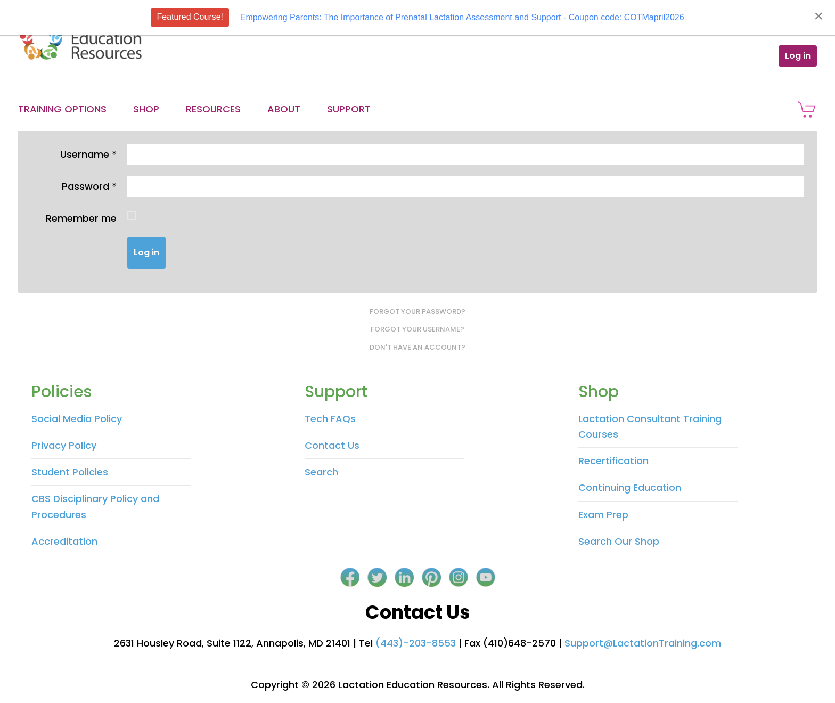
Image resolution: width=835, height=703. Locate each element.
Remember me (81, 218)
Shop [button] (146, 109)
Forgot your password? (417, 311)
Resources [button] (213, 109)
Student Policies (69, 472)
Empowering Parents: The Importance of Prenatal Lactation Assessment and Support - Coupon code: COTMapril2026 (462, 17)
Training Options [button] (62, 109)
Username (88, 154)
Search (321, 472)
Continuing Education (629, 487)
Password (89, 186)
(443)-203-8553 (415, 643)
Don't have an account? (417, 347)
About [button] (283, 109)
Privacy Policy (63, 445)
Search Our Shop (618, 541)
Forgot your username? (417, 329)
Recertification (613, 460)
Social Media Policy (76, 418)
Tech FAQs (330, 418)
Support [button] (349, 109)
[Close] (818, 16)
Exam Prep (603, 514)
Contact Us (332, 445)
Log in (798, 56)
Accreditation (64, 541)
